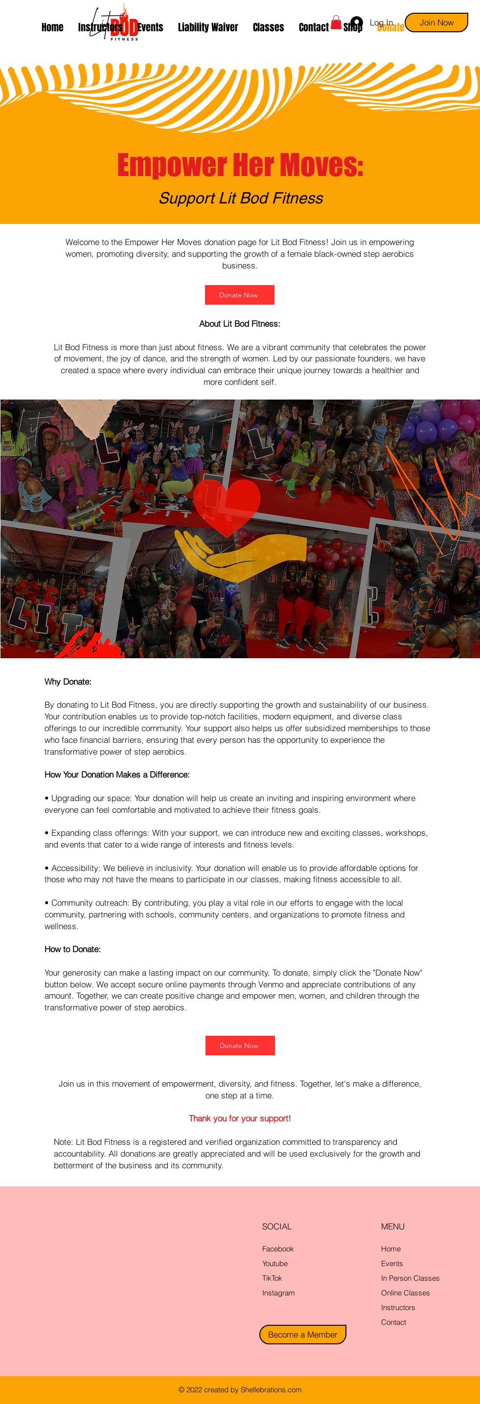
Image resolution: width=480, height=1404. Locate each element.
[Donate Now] (239, 295)
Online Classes (405, 1292)
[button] (269, 27)
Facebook (278, 1248)
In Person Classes (410, 1278)
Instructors (398, 1307)
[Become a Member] (302, 1334)
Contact (393, 1322)
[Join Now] (436, 22)
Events (392, 1263)
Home (391, 1248)
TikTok (272, 1278)
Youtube (275, 1263)
